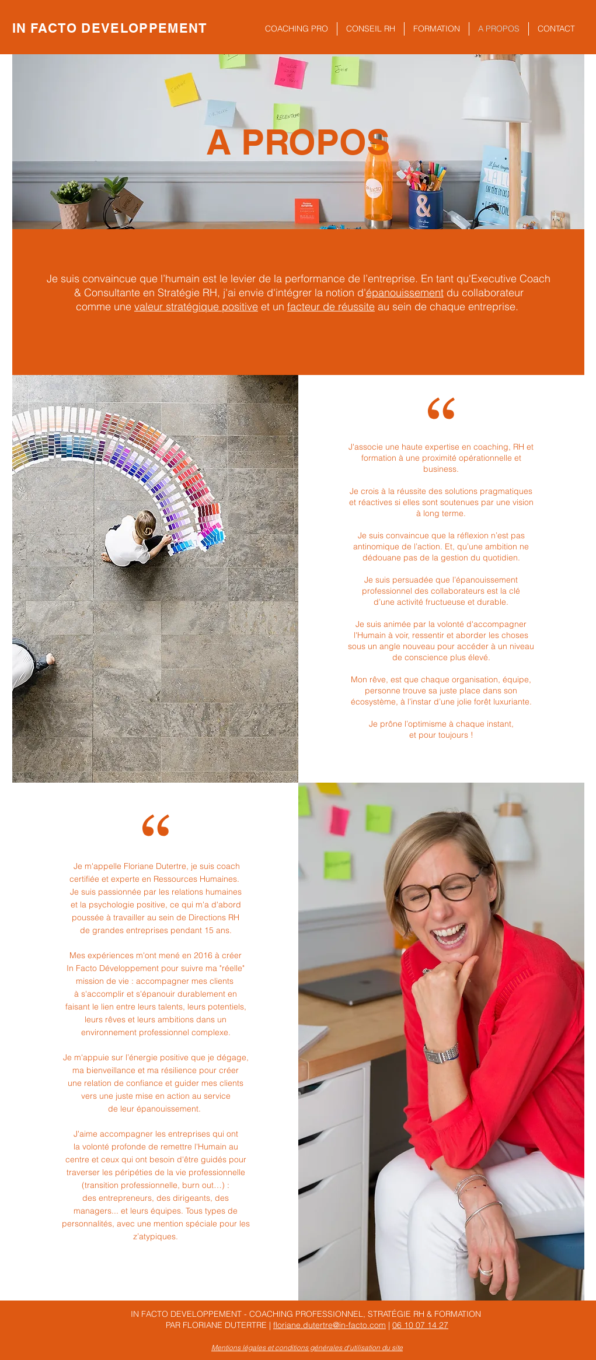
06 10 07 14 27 (420, 1325)
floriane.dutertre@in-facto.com (329, 1325)
